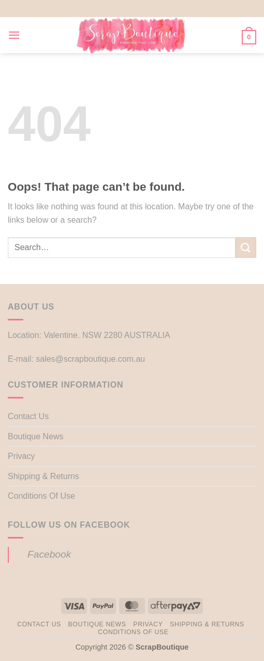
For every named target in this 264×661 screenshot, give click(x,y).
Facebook (49, 554)
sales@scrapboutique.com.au (90, 359)
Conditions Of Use (41, 495)
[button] (14, 35)
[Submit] (246, 247)
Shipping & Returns (43, 476)
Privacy (21, 456)
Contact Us (28, 416)
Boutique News (36, 436)
